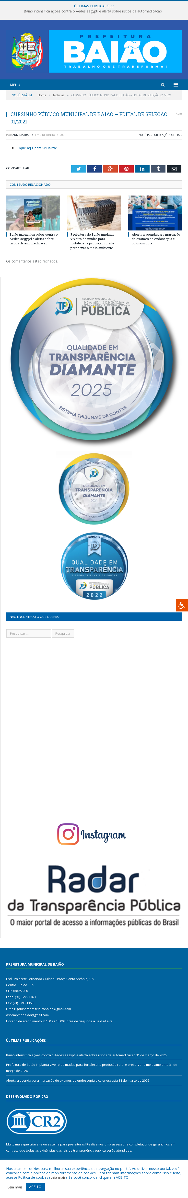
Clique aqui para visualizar (36, 148)
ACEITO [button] (35, 1186)
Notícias (145, 135)
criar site (36, 1144)
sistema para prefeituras (66, 1144)
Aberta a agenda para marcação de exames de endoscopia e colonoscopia (156, 238)
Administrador (23, 135)
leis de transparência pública (84, 1150)
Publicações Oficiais (167, 135)
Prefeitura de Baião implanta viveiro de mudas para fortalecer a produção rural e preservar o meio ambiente (92, 241)
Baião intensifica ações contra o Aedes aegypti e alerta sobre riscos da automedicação (93, 11)
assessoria (120, 1144)
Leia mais (58, 1177)
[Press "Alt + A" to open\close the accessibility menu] (182, 605)
